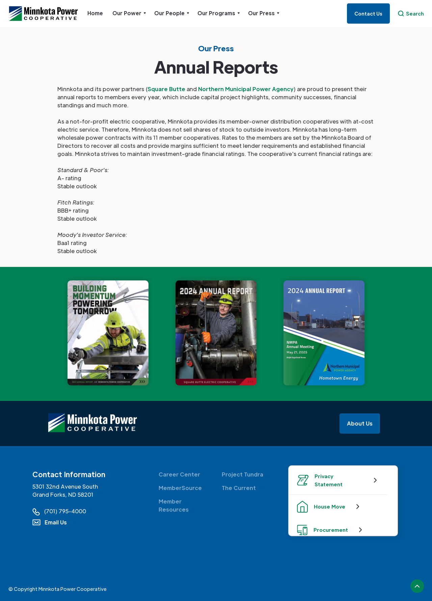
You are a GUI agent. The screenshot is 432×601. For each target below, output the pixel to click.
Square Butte (166, 88)
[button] (129, 13)
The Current (239, 487)
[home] (46, 13)
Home (95, 13)
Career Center (179, 474)
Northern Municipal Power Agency (246, 88)
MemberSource (180, 487)
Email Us (56, 522)
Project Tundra (242, 474)
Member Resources (174, 505)
